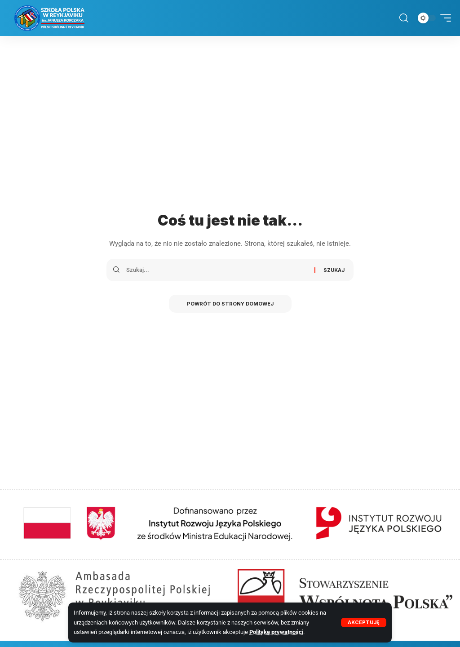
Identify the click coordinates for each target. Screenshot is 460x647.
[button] (363, 622)
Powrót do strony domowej (230, 304)
